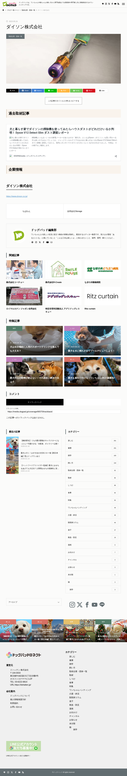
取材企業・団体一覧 (15, 36)
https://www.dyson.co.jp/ (17, 196)
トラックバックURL (12, 408)
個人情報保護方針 (18, 699)
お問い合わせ (16, 707)
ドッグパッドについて (20, 696)
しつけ (72, 328)
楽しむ (72, 359)
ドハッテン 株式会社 (19, 670)
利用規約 (14, 703)
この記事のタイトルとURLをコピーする (63, 101)
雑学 (14, 328)
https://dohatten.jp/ (23, 685)
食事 (71, 622)
